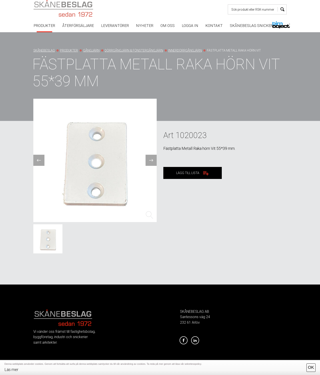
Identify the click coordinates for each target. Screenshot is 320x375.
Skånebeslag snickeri (252, 25)
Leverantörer (115, 25)
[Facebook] (183, 340)
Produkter (44, 25)
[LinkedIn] (195, 340)
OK (311, 367)
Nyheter (144, 25)
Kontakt (214, 25)
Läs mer (11, 369)
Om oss (167, 25)
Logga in (190, 25)
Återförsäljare (78, 25)
